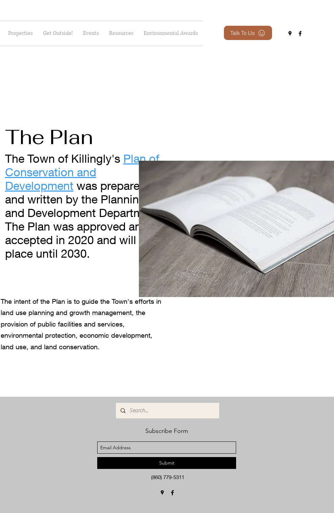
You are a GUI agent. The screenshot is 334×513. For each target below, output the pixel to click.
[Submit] (166, 463)
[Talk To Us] (248, 33)
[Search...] (167, 410)
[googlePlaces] (290, 33)
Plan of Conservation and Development (82, 172)
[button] (58, 33)
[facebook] (300, 33)
